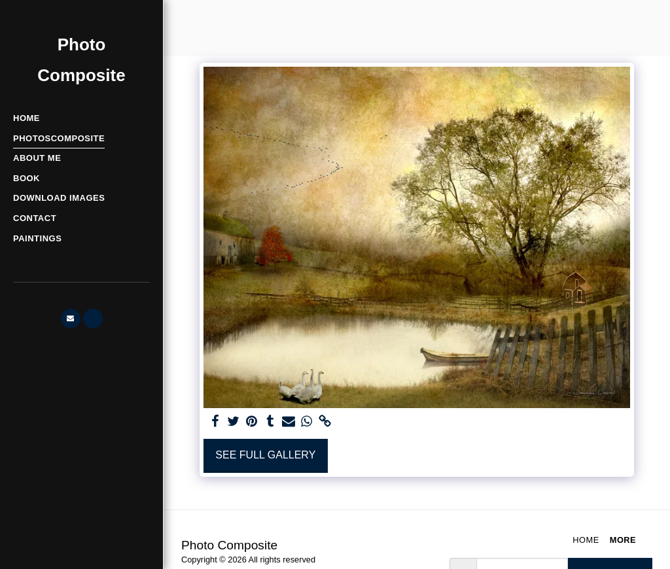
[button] (70, 318)
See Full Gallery (265, 454)
